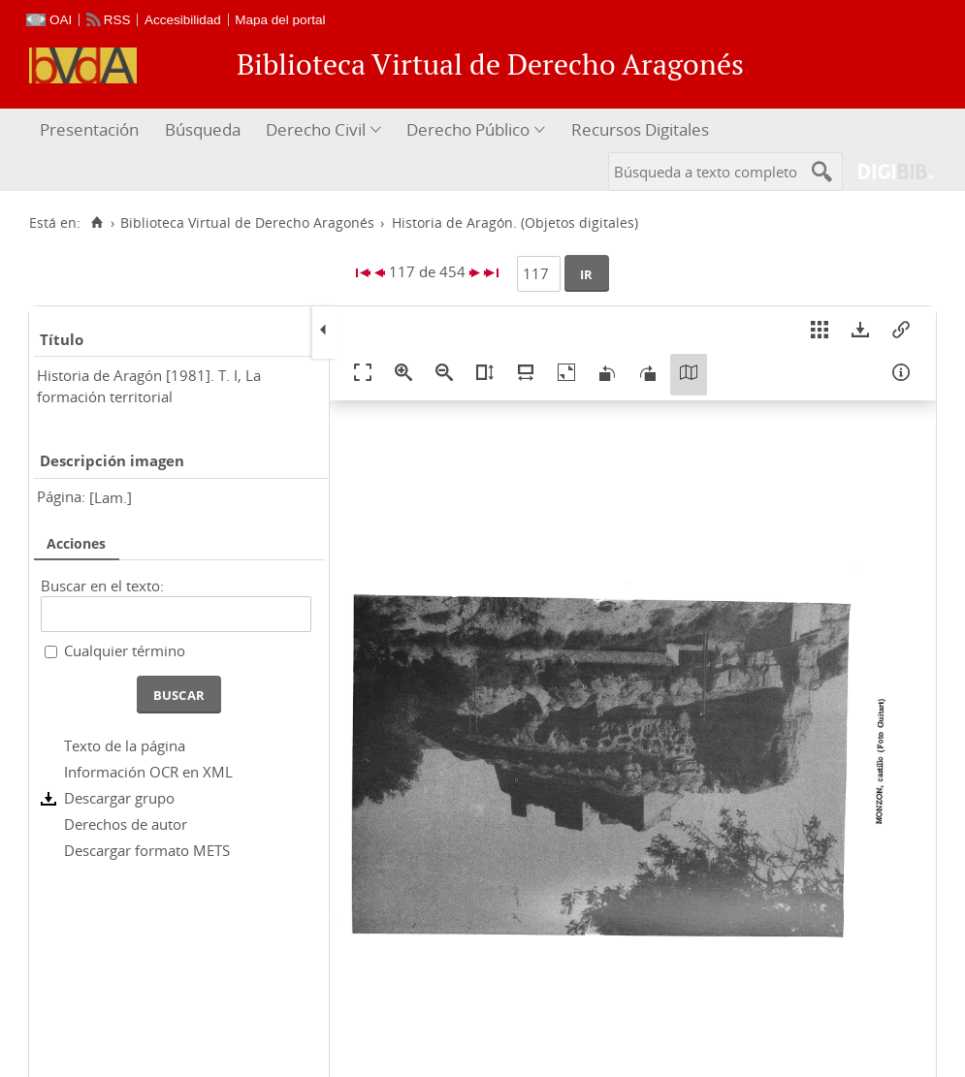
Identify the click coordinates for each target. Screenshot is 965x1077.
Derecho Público (468, 129)
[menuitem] (91, 130)
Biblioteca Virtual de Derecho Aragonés (247, 223)
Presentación (89, 129)
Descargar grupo (119, 798)
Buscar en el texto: (102, 585)
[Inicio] (96, 223)
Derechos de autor (125, 824)
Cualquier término (124, 650)
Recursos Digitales (640, 129)
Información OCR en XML (148, 771)
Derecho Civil (316, 129)
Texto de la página (124, 745)
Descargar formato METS (147, 850)
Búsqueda (203, 129)
